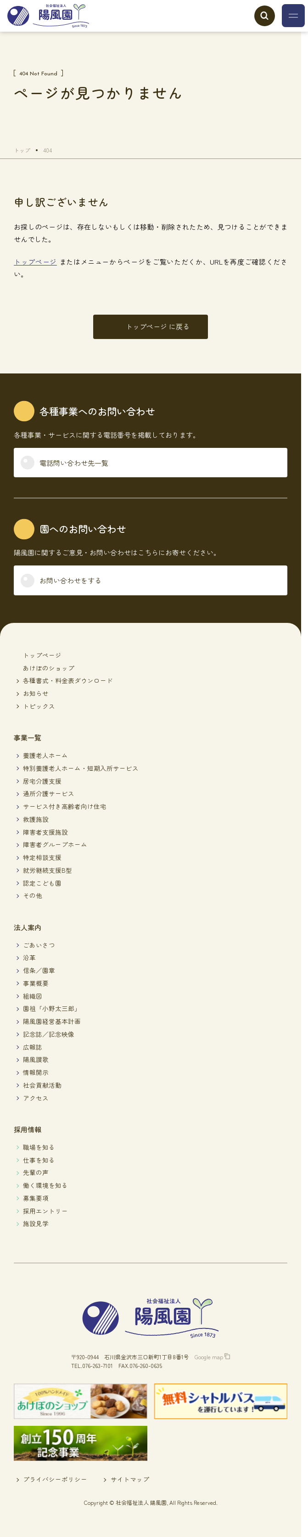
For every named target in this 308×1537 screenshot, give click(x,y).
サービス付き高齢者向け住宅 (64, 806)
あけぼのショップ (48, 667)
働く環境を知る (45, 1185)
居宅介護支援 (42, 780)
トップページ (35, 261)
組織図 (32, 995)
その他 (32, 895)
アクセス (36, 1097)
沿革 (29, 957)
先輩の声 (36, 1172)
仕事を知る (39, 1159)
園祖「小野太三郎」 (52, 1008)
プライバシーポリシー (55, 1479)
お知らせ (36, 693)
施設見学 (36, 1223)
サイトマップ (130, 1479)
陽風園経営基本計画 (52, 1021)
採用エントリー (45, 1210)
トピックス (39, 706)
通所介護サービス (48, 793)
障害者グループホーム (55, 844)
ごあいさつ (39, 944)
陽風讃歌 (36, 1059)
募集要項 (36, 1198)
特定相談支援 (42, 857)
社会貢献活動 (42, 1085)
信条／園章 (39, 970)
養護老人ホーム (45, 755)
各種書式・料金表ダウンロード (68, 680)
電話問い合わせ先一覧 (73, 463)
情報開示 (36, 1072)
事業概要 (36, 983)
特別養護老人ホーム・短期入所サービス (81, 768)
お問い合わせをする (70, 580)
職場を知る (39, 1147)
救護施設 (36, 819)
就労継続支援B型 (47, 870)
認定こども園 (42, 882)
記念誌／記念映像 (48, 1034)
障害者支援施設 (45, 831)
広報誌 (32, 1046)
